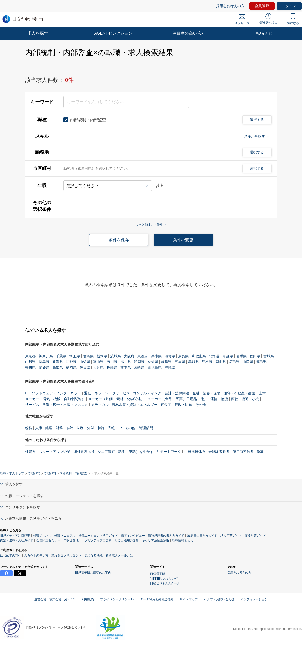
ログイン (289, 6)
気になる (293, 19)
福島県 (44, 362)
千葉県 (61, 356)
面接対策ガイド (255, 535)
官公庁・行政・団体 (176, 405)
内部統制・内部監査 (73, 473)
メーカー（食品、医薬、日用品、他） (177, 399)
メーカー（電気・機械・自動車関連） (55, 399)
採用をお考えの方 (230, 6)
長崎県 (112, 367)
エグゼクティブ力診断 (97, 540)
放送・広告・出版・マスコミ (65, 405)
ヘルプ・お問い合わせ (219, 599)
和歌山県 (199, 356)
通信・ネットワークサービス (107, 393)
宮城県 (268, 356)
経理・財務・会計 (59, 428)
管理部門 (34, 473)
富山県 (98, 362)
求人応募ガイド (231, 535)
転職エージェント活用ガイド (98, 535)
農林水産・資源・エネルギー (135, 405)
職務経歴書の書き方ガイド (166, 535)
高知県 (57, 367)
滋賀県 (170, 356)
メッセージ (241, 19)
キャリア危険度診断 (155, 540)
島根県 (207, 362)
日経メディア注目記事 (15, 535)
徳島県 (261, 362)
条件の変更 (183, 240)
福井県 (125, 362)
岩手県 (241, 356)
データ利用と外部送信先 (156, 599)
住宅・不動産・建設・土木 (244, 393)
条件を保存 (119, 240)
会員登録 (262, 6)
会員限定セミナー (48, 540)
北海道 (214, 356)
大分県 (98, 367)
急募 (260, 452)
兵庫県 (156, 356)
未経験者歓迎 (219, 452)
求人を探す (38, 33)
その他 (200, 405)
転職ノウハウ (42, 535)
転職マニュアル (65, 535)
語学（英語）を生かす (136, 452)
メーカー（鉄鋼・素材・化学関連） (116, 399)
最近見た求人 (268, 19)
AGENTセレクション (113, 33)
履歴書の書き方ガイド (202, 535)
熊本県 (125, 367)
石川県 (112, 362)
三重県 (180, 362)
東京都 (30, 356)
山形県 (30, 362)
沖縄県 (170, 367)
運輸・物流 (219, 399)
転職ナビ (264, 33)
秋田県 (255, 356)
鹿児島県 (154, 367)
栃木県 (102, 356)
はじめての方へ (10, 555)
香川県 (30, 367)
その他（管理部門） (141, 428)
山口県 (248, 362)
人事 (38, 428)
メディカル (100, 405)
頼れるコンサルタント (66, 555)
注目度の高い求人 (189, 33)
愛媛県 (44, 367)
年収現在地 (71, 540)
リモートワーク (169, 452)
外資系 (30, 452)
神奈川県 (46, 356)
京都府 (142, 356)
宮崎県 (139, 367)
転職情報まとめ (182, 540)
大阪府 (129, 356)
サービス (32, 405)
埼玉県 (74, 356)
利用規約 (88, 599)
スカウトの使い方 (36, 555)
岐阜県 (166, 362)
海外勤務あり (84, 452)
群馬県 (88, 356)
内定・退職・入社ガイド (16, 540)
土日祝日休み (194, 452)
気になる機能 (94, 555)
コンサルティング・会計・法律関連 (161, 393)
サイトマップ (189, 599)
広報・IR (115, 428)
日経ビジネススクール (165, 583)
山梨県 (85, 362)
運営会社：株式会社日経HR (55, 599)
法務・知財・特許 (91, 428)
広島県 (234, 362)
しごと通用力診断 (127, 540)
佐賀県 (85, 367)
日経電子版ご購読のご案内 (93, 572)
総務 (28, 428)
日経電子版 (157, 574)
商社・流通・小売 (245, 399)
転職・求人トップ (12, 473)
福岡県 (71, 367)
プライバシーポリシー (117, 599)
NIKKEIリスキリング (164, 578)
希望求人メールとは (119, 555)
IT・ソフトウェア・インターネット (53, 393)
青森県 (227, 356)
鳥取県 (193, 362)
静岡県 (139, 362)
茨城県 (115, 356)
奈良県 (183, 356)
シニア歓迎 (106, 452)
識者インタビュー (133, 535)
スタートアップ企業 (54, 452)
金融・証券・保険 (206, 393)
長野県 (71, 362)
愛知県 (152, 362)
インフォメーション (254, 599)
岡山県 (220, 362)
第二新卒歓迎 (243, 452)
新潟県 (57, 362)
